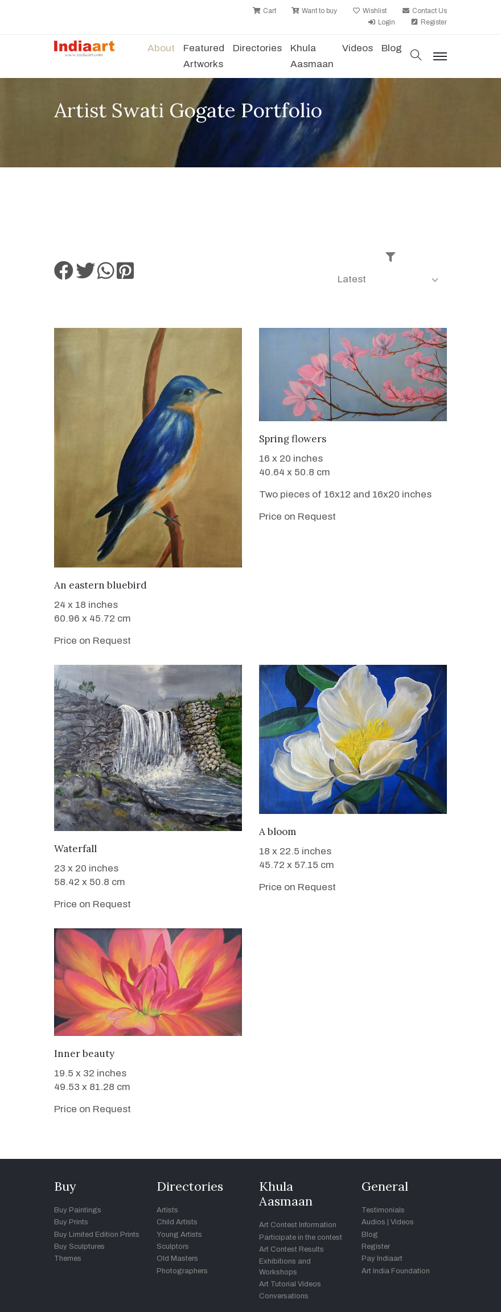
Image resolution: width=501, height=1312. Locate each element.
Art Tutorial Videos (290, 1284)
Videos (357, 48)
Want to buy (314, 11)
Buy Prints (71, 1222)
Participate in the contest (300, 1237)
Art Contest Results (291, 1249)
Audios (373, 1222)
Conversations (284, 1296)
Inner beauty (84, 1053)
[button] (416, 56)
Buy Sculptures (79, 1247)
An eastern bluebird (100, 585)
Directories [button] (257, 48)
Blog (370, 1235)
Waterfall (75, 848)
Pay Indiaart (382, 1258)
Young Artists (179, 1235)
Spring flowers (292, 439)
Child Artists (177, 1222)
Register (428, 22)
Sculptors (173, 1247)
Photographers (182, 1271)
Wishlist (369, 11)
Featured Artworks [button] (203, 56)
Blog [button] (391, 48)
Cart (264, 11)
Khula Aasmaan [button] (312, 56)
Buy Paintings (77, 1210)
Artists (167, 1210)
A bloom (277, 831)
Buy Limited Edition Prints (96, 1235)
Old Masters (177, 1258)
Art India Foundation (396, 1271)
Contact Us (424, 11)
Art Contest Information (297, 1225)
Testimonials (383, 1210)
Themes (67, 1258)
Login (381, 22)
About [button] (161, 48)
